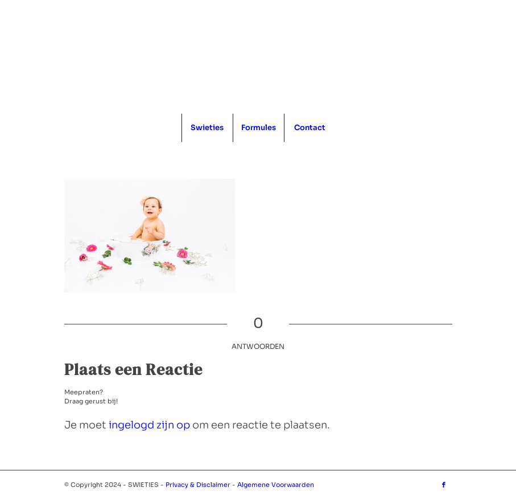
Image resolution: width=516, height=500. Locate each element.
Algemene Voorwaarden (275, 485)
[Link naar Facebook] (443, 484)
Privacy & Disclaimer (198, 485)
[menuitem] (207, 128)
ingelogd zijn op (149, 425)
